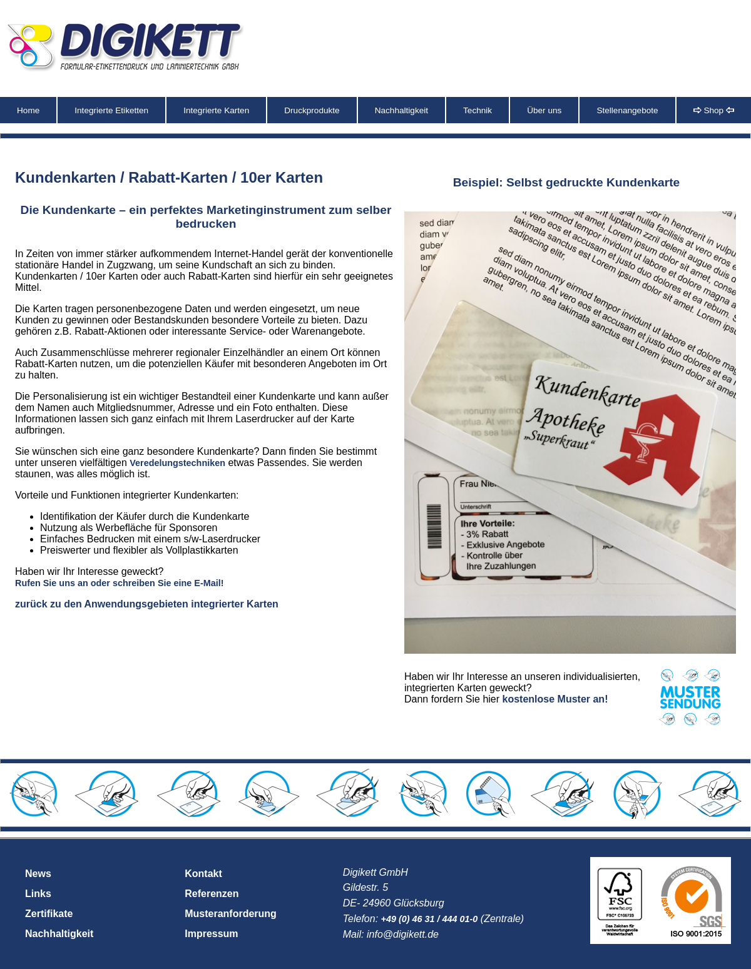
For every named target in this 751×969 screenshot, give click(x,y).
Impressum (211, 933)
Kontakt (203, 873)
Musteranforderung (231, 913)
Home (28, 110)
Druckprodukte (311, 110)
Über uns (544, 110)
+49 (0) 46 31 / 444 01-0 (429, 919)
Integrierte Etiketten (111, 110)
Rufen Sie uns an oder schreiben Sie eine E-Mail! (119, 583)
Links (38, 893)
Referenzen (211, 893)
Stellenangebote (627, 110)
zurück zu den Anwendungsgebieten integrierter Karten (146, 604)
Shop (713, 110)
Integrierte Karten (216, 110)
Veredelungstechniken (177, 463)
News (38, 873)
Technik (477, 110)
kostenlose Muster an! (555, 699)
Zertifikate (49, 913)
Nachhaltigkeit (401, 110)
